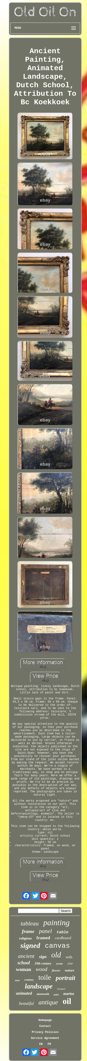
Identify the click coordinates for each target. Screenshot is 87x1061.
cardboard (63, 938)
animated (24, 993)
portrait (65, 977)
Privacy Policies (45, 1032)
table (62, 932)
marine (68, 994)
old (56, 955)
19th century (43, 963)
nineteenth (43, 994)
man (17, 980)
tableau (30, 923)
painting (56, 922)
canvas (57, 946)
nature (69, 970)
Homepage (45, 1020)
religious (25, 938)
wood (41, 969)
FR (49, 1044)
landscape (38, 986)
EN (40, 1044)
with (69, 957)
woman (23, 969)
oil (67, 1001)
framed (43, 937)
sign (43, 956)
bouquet (61, 988)
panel (45, 931)
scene (59, 963)
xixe (70, 963)
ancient (26, 956)
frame (28, 931)
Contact (45, 1026)
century (29, 979)
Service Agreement (45, 1038)
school (23, 962)
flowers (56, 970)
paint (56, 994)
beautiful (26, 1003)
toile (44, 977)
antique (48, 1002)
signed (30, 945)
